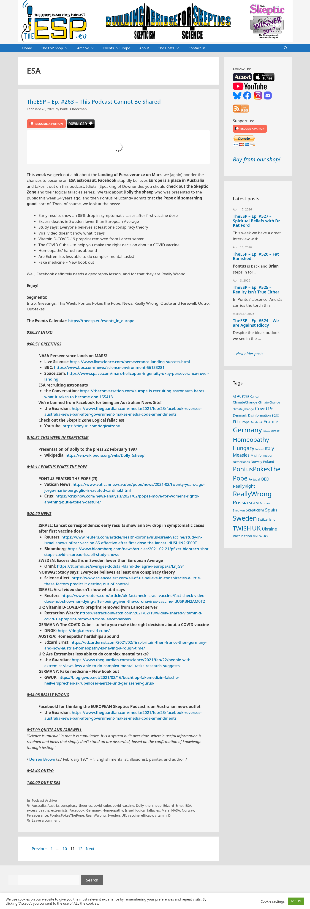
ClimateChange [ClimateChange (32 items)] (245, 402)
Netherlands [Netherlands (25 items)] (241, 462)
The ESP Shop (57, 48)
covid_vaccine (123, 805)
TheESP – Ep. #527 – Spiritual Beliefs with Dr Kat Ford (256, 220)
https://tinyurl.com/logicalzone (91, 425)
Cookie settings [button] (273, 901)
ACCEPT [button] (296, 901)
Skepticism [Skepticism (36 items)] (255, 510)
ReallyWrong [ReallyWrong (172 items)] (252, 493)
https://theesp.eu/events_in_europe (101, 320)
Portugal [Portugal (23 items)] (254, 479)
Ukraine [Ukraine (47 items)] (269, 529)
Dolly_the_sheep (149, 805)
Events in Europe (116, 48)
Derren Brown (42, 759)
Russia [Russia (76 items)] (240, 502)
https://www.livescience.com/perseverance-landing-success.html (130, 361)
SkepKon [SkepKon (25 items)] (239, 510)
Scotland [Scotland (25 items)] (266, 503)
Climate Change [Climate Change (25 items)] (269, 402)
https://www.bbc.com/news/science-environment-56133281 (109, 367)
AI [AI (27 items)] (234, 396)
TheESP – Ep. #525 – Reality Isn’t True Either (256, 290)
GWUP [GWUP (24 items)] (275, 431)
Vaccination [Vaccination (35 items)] (242, 536)
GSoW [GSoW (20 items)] (266, 431)
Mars (166, 810)
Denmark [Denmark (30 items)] (240, 415)
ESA (188, 805)
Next (92, 848)
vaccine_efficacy (140, 815)
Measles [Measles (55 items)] (241, 455)
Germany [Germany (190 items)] (247, 429)
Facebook (76, 810)
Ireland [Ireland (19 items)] (259, 449)
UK (124, 815)
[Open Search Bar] (285, 48)
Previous (37, 848)
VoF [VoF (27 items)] (255, 536)
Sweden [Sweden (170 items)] (245, 518)
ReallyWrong (96, 815)
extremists (59, 810)
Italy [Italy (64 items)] (269, 448)
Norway (188, 810)
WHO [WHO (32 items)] (263, 536)
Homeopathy (113, 810)
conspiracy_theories (76, 805)
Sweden (113, 815)
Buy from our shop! (256, 159)
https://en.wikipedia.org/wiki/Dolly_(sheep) (106, 455)
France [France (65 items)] (271, 421)
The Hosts (171, 48)
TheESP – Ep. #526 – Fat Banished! (256, 256)
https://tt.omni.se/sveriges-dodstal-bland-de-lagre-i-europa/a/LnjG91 (121, 566)
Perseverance (37, 815)
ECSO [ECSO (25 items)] (275, 415)
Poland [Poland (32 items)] (268, 461)
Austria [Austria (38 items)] (243, 396)
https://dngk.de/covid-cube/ (84, 630)
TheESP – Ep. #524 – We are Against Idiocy (256, 323)
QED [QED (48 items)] (265, 479)
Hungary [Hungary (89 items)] (243, 448)
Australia (39, 805)
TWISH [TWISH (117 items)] (242, 528)
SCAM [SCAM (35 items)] (254, 503)
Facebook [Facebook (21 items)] (256, 422)
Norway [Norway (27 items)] (256, 462)
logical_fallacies (147, 810)
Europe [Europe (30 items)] (244, 422)
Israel (129, 810)
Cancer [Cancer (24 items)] (255, 396)
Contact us (197, 48)
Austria (53, 805)
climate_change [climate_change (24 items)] (243, 409)
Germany (93, 810)
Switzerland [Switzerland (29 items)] (266, 519)
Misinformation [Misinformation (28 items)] (262, 455)
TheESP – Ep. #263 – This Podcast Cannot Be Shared (94, 101)
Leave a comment (46, 820)
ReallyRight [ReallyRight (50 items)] (244, 486)
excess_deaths (38, 810)
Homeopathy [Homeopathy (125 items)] (251, 439)
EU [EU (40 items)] (235, 421)
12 (81, 848)
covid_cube (102, 805)
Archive (88, 48)
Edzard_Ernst (173, 805)
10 (65, 848)
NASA (175, 810)
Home (27, 48)
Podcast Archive (44, 800)
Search (92, 880)
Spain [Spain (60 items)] (271, 510)
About (144, 48)
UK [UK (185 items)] (256, 528)
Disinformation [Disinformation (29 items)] (259, 415)
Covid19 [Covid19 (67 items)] (264, 408)
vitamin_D (163, 815)
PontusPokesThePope (67, 815)
